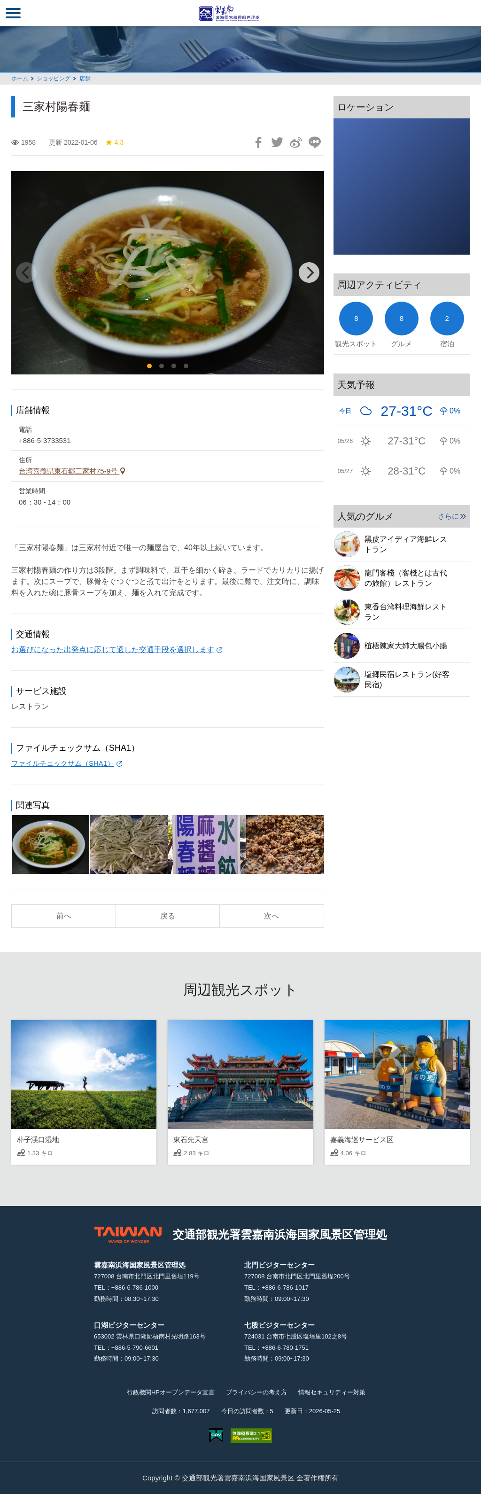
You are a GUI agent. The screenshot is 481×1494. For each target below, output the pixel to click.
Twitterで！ (277, 142)
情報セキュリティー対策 (331, 1392)
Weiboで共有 (296, 142)
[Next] (309, 272)
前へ (63, 916)
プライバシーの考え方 (256, 1392)
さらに (448, 516)
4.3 (114, 142)
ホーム (19, 78)
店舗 (85, 78)
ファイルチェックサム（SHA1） (62, 763)
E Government (216, 1435)
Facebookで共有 (258, 142)
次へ (271, 916)
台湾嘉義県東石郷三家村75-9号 (69, 471)
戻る (167, 916)
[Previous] (26, 272)
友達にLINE (314, 142)
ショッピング (53, 78)
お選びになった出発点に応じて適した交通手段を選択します (112, 650)
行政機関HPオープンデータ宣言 (171, 1392)
